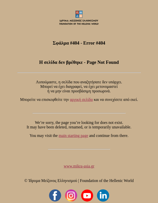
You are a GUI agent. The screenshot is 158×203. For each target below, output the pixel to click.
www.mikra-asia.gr (79, 166)
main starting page (73, 135)
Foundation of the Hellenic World (107, 180)
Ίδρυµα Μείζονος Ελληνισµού (52, 180)
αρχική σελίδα (81, 99)
